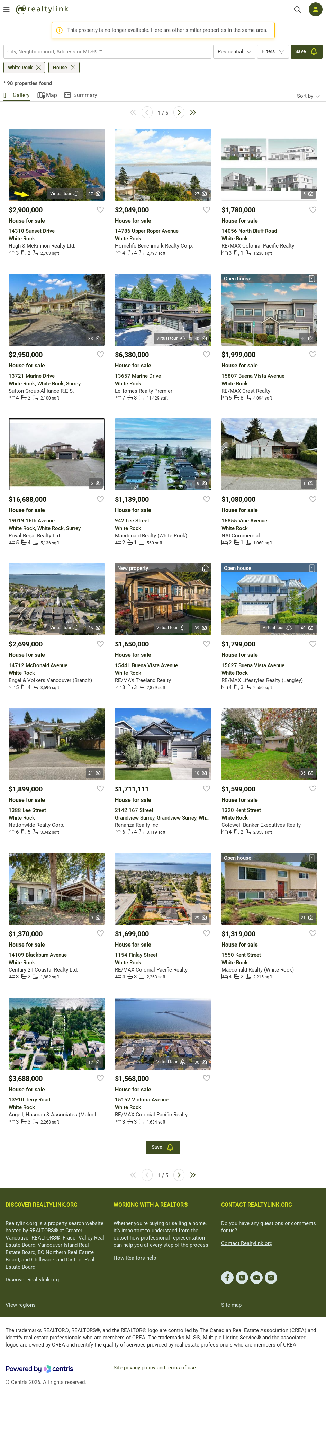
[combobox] (107, 52)
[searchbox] (103, 51)
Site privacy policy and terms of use (155, 1368)
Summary (85, 95)
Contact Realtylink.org (246, 1243)
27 (200, 193)
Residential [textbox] (230, 51)
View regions (21, 1305)
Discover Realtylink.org (32, 1280)
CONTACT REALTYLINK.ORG (256, 1204)
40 (200, 338)
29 (200, 917)
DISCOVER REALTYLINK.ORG (42, 1204)
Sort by (305, 96)
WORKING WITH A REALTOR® (151, 1204)
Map (51, 95)
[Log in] (316, 9)
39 (200, 628)
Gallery (21, 95)
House (60, 67)
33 (94, 338)
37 (94, 193)
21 (94, 773)
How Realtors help (135, 1258)
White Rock (20, 67)
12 (94, 1062)
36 (94, 628)
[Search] (297, 9)
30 (200, 1062)
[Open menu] (6, 9)
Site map (231, 1305)
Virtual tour (65, 193)
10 (200, 773)
